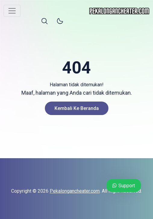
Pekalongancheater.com (75, 191)
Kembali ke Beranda (77, 108)
